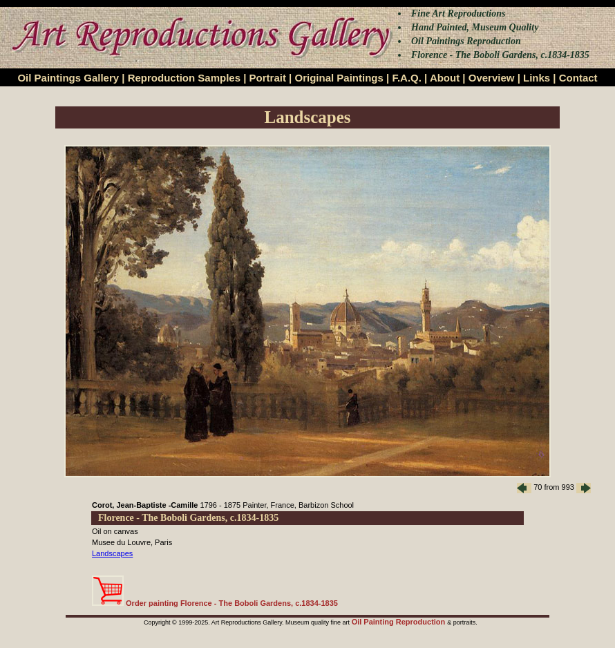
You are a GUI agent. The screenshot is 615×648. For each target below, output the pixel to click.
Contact (578, 78)
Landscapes (112, 553)
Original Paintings (338, 78)
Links (536, 78)
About (445, 78)
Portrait (267, 78)
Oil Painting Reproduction (400, 622)
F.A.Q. (407, 78)
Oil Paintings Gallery (68, 78)
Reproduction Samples (184, 78)
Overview (492, 78)
